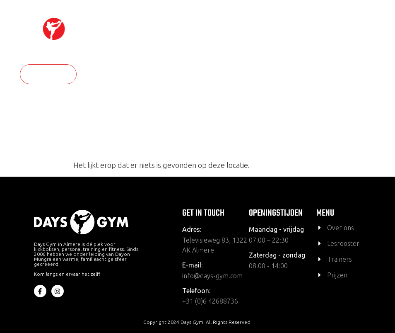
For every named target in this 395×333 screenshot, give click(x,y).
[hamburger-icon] (375, 40)
